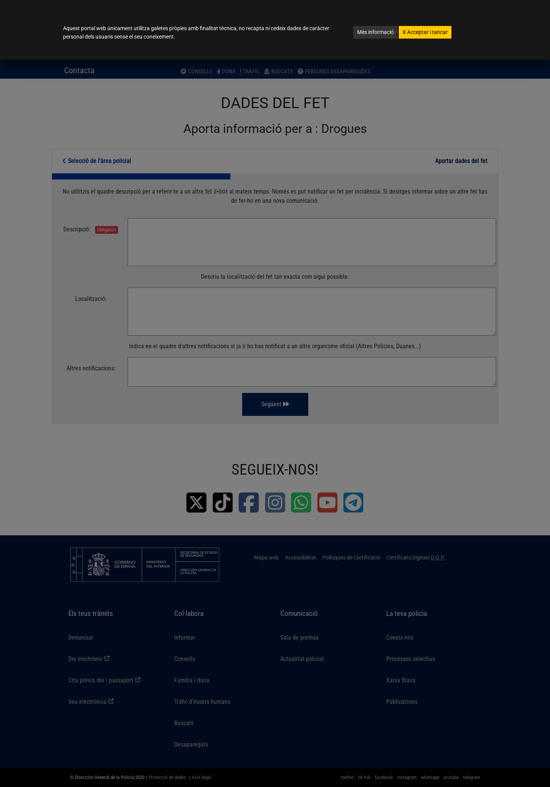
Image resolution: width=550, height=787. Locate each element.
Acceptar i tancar (425, 32)
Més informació (375, 32)
